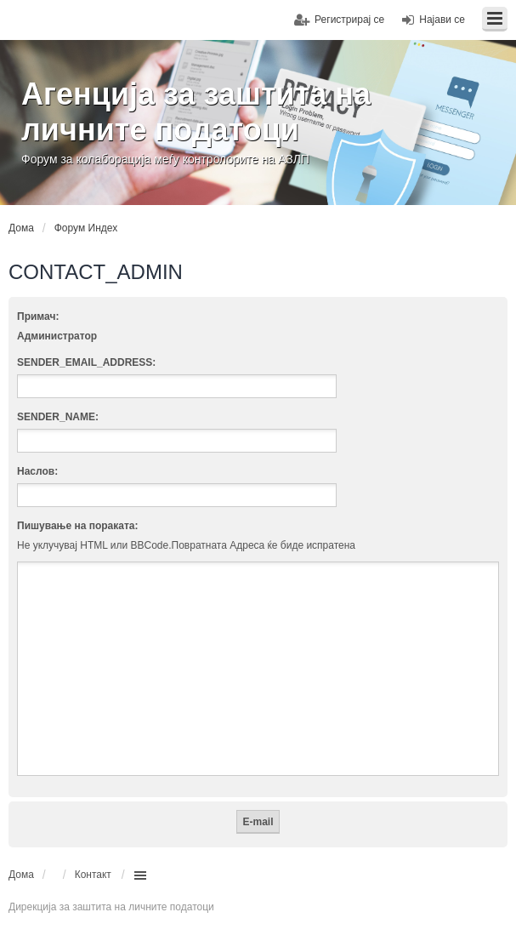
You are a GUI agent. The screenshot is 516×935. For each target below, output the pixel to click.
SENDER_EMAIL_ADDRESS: (86, 362)
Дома (21, 875)
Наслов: (37, 471)
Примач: (38, 316)
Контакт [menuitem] (93, 875)
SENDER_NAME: (58, 417)
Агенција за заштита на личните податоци (196, 112)
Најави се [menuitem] (442, 20)
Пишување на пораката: (78, 526)
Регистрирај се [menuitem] (349, 20)
